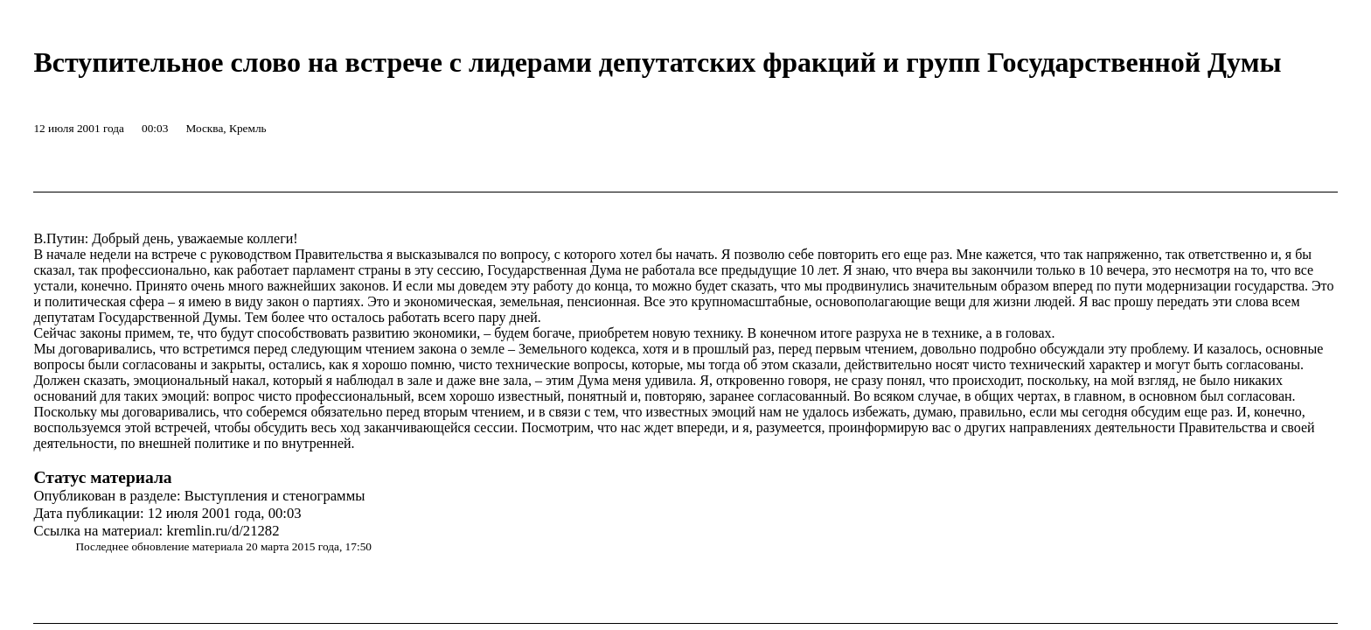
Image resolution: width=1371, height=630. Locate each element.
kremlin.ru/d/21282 (222, 530)
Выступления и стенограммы (274, 495)
